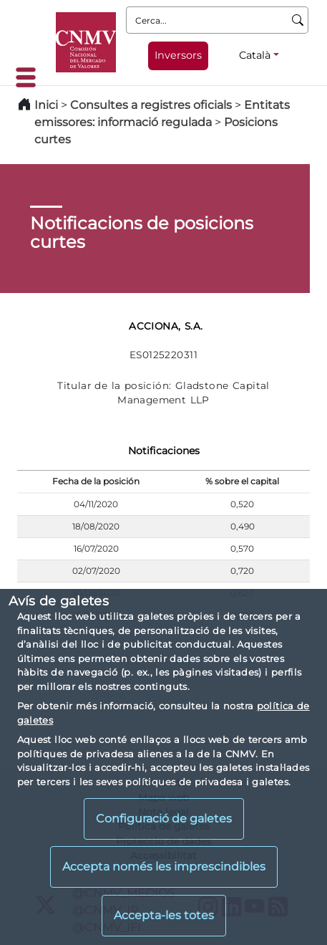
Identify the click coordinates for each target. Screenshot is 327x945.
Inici (46, 105)
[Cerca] (298, 20)
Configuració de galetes (164, 818)
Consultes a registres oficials (151, 105)
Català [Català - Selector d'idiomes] (254, 55)
